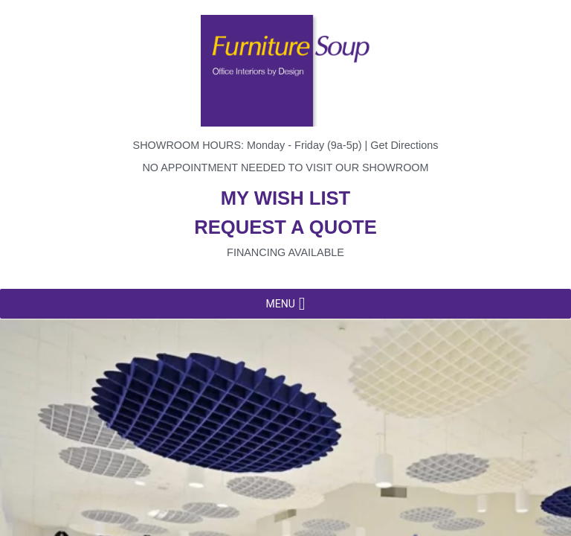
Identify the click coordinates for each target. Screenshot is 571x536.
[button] (279, 304)
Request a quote (285, 227)
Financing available (285, 252)
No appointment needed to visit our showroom (285, 167)
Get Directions (404, 145)
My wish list (285, 198)
